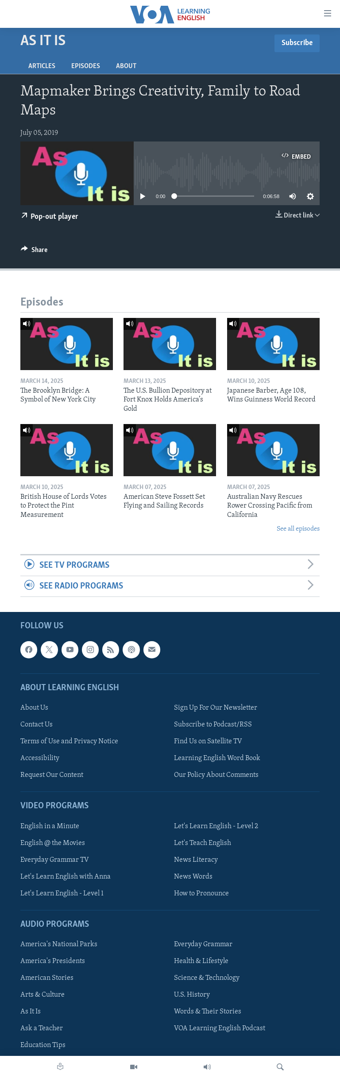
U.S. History (192, 994)
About (126, 66)
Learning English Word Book (217, 758)
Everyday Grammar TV (54, 860)
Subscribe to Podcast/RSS (213, 724)
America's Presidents (52, 961)
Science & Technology (207, 978)
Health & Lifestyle (201, 961)
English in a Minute (49, 826)
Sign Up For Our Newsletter (215, 707)
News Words (193, 876)
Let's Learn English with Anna (65, 876)
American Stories (46, 978)
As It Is (30, 1011)
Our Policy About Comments (216, 775)
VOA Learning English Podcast (219, 1028)
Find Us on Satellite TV (208, 741)
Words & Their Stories (207, 1011)
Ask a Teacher (41, 1028)
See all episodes (298, 529)
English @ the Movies (52, 843)
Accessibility (39, 758)
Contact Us (36, 724)
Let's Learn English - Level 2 (216, 826)
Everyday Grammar (203, 944)
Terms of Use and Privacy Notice (69, 741)
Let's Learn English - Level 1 (62, 893)
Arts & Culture (42, 994)
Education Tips (43, 1045)
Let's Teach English (202, 843)
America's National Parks (58, 944)
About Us (34, 707)
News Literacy (196, 860)
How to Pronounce (201, 893)
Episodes (85, 66)
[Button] (34, 252)
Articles (41, 66)
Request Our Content (51, 775)
